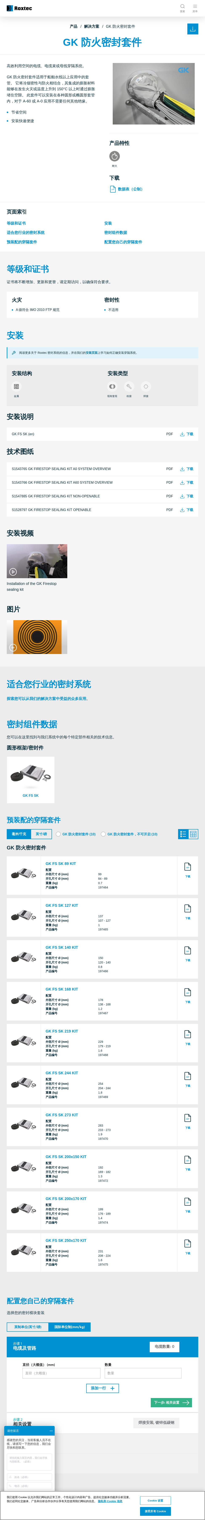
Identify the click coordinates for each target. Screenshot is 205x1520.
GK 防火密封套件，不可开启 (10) (132, 834)
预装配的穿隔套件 (22, 242)
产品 (73, 26)
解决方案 (91, 26)
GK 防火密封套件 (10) (78, 834)
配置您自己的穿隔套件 (123, 242)
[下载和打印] (192, 29)
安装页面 (92, 352)
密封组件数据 (115, 233)
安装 (108, 223)
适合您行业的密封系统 (26, 233)
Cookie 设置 (155, 1500)
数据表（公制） (126, 189)
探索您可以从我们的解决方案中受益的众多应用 (46, 699)
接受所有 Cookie (155, 1511)
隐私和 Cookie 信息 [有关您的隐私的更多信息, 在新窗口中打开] (110, 1501)
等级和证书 (16, 223)
